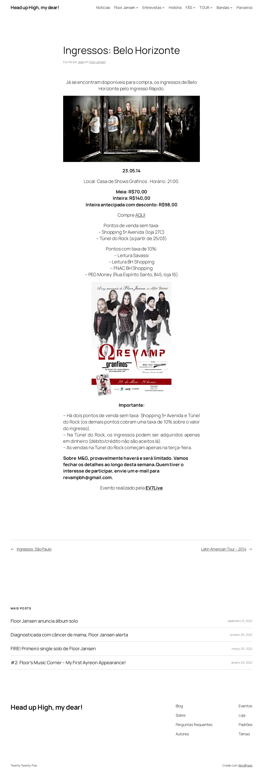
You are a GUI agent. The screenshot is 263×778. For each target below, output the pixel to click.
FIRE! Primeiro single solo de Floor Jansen (53, 648)
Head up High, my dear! (35, 7)
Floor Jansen (97, 62)
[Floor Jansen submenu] (137, 7)
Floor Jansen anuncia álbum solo (44, 620)
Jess (81, 62)
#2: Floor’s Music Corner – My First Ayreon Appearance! (68, 662)
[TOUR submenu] (211, 7)
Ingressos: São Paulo (34, 548)
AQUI (140, 215)
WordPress (245, 765)
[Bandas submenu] (231, 7)
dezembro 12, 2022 (240, 621)
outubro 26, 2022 (241, 635)
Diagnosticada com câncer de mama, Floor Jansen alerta (69, 634)
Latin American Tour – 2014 (223, 548)
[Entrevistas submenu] (163, 7)
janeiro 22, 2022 (241, 662)
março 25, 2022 (242, 649)
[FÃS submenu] (194, 7)
